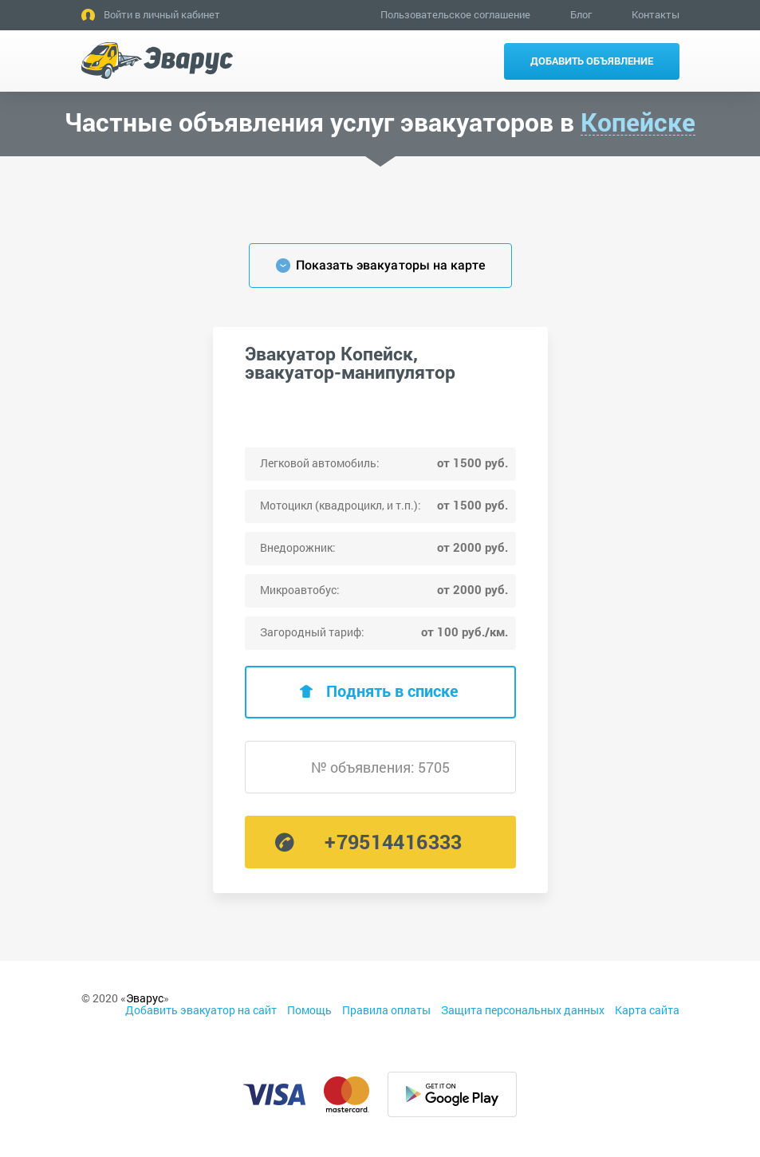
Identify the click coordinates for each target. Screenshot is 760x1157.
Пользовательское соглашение (455, 14)
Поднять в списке (392, 690)
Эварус (144, 997)
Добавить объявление (591, 60)
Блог (581, 14)
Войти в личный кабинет (162, 14)
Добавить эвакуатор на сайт (201, 1009)
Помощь (309, 1009)
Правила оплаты (386, 1009)
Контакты (655, 14)
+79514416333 (393, 841)
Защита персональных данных (522, 1009)
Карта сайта (647, 1009)
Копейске (638, 122)
